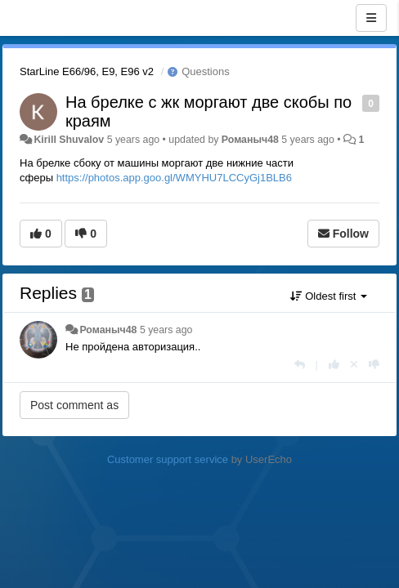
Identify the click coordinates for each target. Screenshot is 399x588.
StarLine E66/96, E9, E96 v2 (87, 71)
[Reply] (299, 365)
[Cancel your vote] (354, 365)
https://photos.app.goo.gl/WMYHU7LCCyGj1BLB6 (174, 178)
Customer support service (167, 459)
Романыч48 (250, 139)
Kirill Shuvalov (69, 139)
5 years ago (166, 330)
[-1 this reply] (374, 365)
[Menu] (371, 18)
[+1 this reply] (334, 365)
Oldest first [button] (328, 296)
